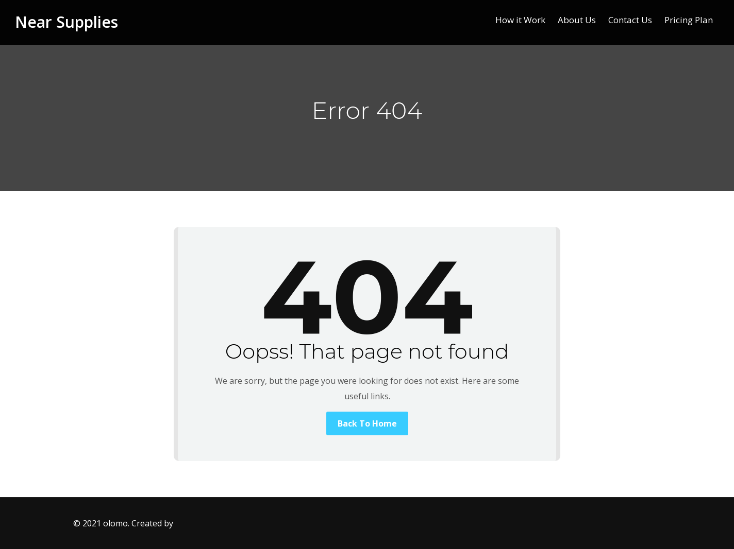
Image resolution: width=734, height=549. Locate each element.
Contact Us (630, 20)
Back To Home (367, 423)
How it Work (520, 20)
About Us (577, 20)
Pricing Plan (688, 20)
